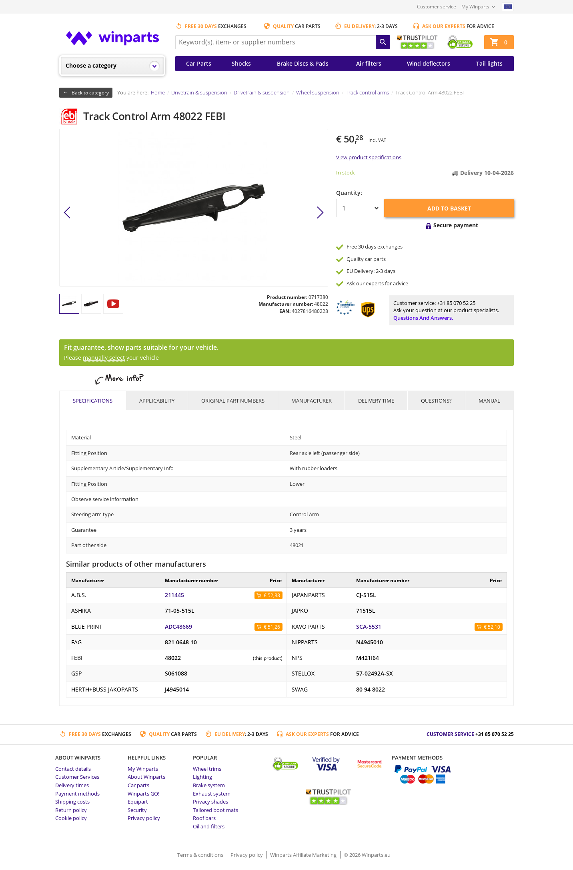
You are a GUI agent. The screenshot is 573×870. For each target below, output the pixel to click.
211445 (174, 595)
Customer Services (77, 776)
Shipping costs (72, 801)
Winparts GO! (143, 793)
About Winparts (146, 776)
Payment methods (77, 793)
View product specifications (368, 157)
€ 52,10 (492, 626)
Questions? (436, 400)
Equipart (138, 801)
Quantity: (349, 192)
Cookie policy (71, 818)
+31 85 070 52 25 (456, 303)
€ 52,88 (272, 595)
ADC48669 (178, 626)
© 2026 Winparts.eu (367, 854)
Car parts (138, 785)
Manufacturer (311, 400)
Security (137, 810)
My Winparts (475, 6)
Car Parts (198, 63)
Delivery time (376, 400)
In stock (345, 172)
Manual (489, 400)
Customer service (436, 6)
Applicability (156, 400)
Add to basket (449, 208)
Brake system (209, 785)
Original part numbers (232, 400)
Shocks (241, 63)
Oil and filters (208, 826)
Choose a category (91, 65)
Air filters (368, 63)
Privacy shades (210, 801)
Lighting (202, 776)
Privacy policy (144, 818)
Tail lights (489, 63)
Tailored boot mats (215, 810)
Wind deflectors (428, 63)
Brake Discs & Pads (303, 63)
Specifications (92, 400)
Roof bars (204, 818)
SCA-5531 (368, 626)
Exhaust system (211, 793)
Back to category (90, 92)
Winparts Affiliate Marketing (304, 854)
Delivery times (72, 785)
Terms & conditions (200, 854)
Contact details (73, 768)
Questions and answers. (423, 317)
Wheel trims (207, 768)
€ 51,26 (272, 626)
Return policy (71, 810)
